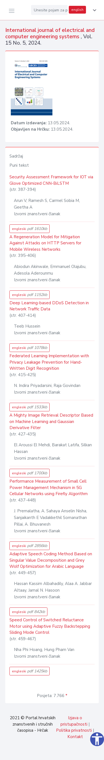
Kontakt (75, 736)
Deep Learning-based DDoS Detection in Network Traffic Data (49, 306)
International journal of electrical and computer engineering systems (50, 33)
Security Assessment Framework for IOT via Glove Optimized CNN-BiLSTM (51, 180)
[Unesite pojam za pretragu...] (49, 10)
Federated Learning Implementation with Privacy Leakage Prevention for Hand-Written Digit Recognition (49, 362)
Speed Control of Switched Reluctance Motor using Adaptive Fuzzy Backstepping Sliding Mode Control (49, 626)
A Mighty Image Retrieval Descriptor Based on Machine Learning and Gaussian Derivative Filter (51, 421)
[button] (93, 10)
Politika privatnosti (74, 730)
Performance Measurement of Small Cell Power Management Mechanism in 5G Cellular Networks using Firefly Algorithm (48, 487)
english (77, 9)
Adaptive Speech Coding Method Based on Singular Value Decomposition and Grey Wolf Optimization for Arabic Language (50, 560)
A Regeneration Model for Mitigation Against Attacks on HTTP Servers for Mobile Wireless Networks (45, 243)
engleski (29, 228)
